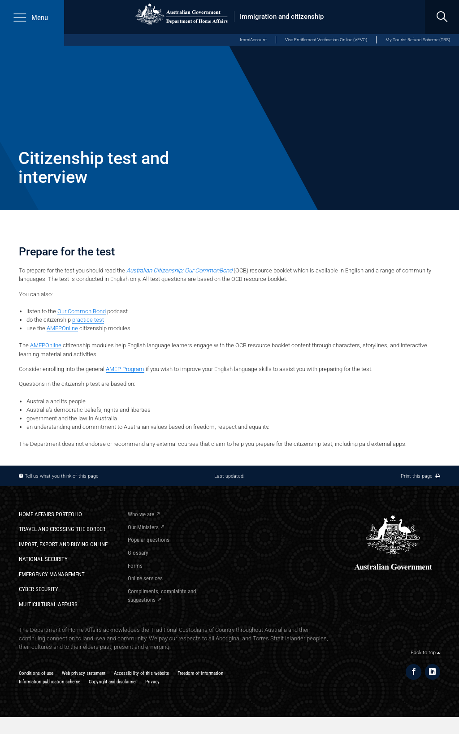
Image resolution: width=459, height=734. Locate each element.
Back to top (425, 652)
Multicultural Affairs (48, 604)
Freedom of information (200, 673)
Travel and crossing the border (62, 529)
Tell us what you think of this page (62, 476)
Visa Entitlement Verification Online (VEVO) (326, 39)
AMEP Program (125, 369)
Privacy (152, 681)
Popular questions (148, 539)
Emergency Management (52, 574)
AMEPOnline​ (62, 328)
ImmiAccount (253, 39)
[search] (442, 17)
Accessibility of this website (141, 673)
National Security (43, 559)
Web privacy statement (83, 673)
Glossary (138, 552)
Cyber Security (38, 589)
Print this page (420, 476)
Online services (145, 578)
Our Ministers (143, 527)
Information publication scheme (49, 681)
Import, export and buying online (63, 544)
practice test (88, 319)
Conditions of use (36, 673)
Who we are (141, 514)
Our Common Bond (81, 311)
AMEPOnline (45, 345)
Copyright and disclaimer (113, 681)
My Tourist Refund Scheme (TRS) (417, 39)
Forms (135, 565)
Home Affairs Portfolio (50, 514)
